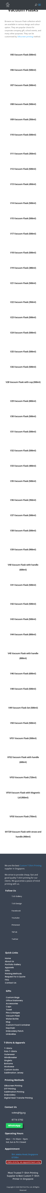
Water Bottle (12, 1018)
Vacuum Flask (13, 1015)
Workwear (9, 1066)
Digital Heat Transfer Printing (18, 1097)
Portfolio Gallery (13, 964)
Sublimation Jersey (13, 1072)
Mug (8, 1021)
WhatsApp (14, 1125)
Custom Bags (13, 997)
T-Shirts (8, 1048)
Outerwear (9, 1054)
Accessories (12, 1003)
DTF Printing (10, 1088)
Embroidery (9, 1094)
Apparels (9, 967)
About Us (9, 961)
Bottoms (8, 1063)
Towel (9, 1009)
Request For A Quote (15, 976)
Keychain (10, 1028)
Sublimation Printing (14, 1091)
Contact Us (10, 982)
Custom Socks (11, 1069)
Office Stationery (14, 1000)
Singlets (8, 1060)
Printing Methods (13, 973)
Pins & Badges (13, 1012)
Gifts (7, 970)
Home (8, 958)
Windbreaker (10, 1057)
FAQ (7, 979)
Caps (8, 1006)
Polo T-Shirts (10, 1051)
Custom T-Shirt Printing (30, 865)
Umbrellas (11, 1034)
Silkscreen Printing (13, 1085)
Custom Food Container (18, 1025)
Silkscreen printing (25, 36)
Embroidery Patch (14, 1031)
